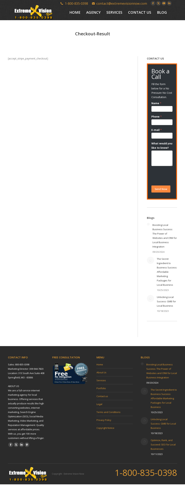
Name (156, 103)
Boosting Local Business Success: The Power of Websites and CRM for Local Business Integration (164, 235)
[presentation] (162, 176)
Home (99, 364)
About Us (101, 372)
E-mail (156, 130)
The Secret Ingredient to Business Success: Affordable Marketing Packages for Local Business (167, 271)
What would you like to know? (161, 145)
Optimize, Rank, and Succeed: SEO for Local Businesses (163, 444)
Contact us (102, 396)
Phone (156, 116)
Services (101, 380)
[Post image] (148, 224)
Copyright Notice (105, 428)
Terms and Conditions (108, 412)
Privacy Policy (103, 420)
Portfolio (101, 388)
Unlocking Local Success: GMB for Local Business (166, 301)
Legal (99, 404)
